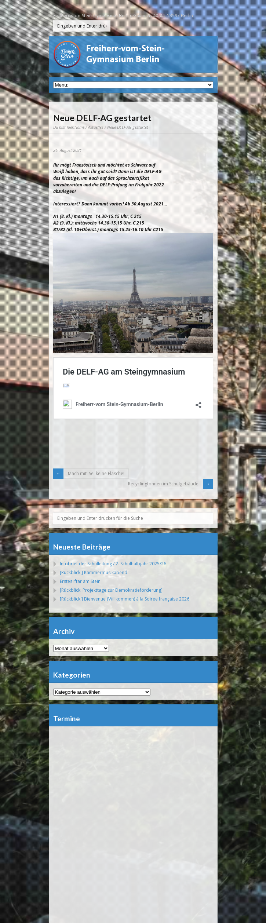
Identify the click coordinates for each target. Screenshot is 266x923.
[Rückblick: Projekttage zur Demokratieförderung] (111, 590)
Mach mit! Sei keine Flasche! (96, 473)
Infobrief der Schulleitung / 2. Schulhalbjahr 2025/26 (113, 564)
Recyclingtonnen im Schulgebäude (163, 484)
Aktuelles (95, 127)
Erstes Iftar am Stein (80, 581)
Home (79, 127)
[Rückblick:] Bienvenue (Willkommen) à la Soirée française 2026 (124, 599)
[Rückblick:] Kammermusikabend (93, 572)
